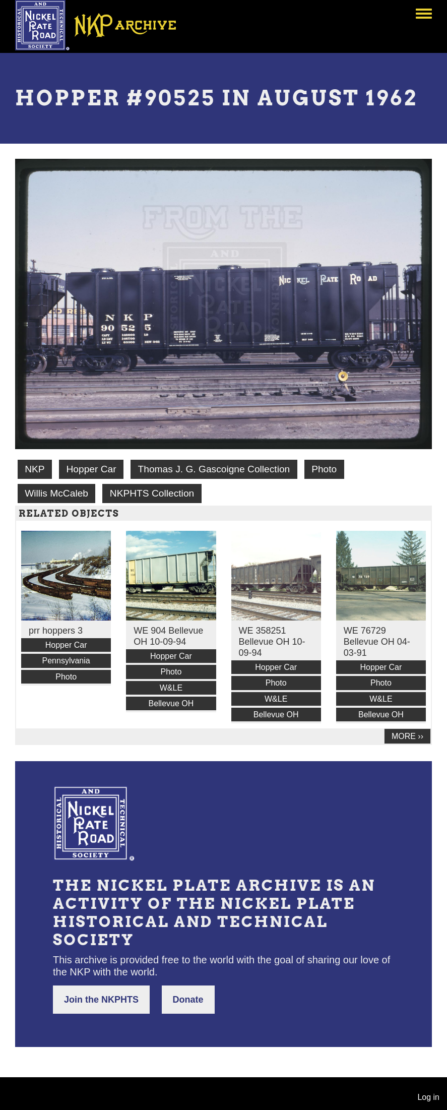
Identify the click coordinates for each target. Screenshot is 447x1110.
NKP (34, 469)
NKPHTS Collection (152, 493)
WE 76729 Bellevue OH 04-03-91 (377, 642)
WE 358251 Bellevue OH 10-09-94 (272, 642)
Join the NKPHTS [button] (101, 1000)
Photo (324, 469)
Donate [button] (188, 1000)
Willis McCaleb (56, 493)
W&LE (171, 688)
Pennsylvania (66, 660)
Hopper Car (91, 469)
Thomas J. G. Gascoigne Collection (214, 469)
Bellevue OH (171, 703)
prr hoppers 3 (56, 631)
